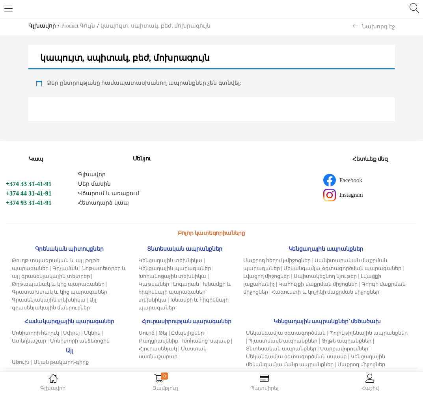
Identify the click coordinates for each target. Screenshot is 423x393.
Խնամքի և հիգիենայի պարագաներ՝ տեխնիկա (184, 292)
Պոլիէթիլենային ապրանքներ (369, 333)
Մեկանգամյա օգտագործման (286, 333)
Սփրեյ (71, 333)
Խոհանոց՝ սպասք (206, 341)
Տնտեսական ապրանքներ (281, 349)
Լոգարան (186, 284)
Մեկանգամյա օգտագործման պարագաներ (342, 268)
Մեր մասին (94, 184)
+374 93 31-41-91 (29, 202)
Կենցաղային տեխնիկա (170, 260)
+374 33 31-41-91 (29, 184)
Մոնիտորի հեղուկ (35, 333)
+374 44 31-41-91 (29, 193)
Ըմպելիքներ (187, 333)
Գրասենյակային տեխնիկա (49, 300)
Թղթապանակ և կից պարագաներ (58, 284)
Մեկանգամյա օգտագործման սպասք (296, 356)
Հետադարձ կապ (103, 203)
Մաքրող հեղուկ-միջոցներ (277, 260)
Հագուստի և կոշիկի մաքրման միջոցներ (325, 292)
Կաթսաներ (153, 284)
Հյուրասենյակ (158, 349)
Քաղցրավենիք (158, 341)
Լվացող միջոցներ (266, 276)
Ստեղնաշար (29, 341)
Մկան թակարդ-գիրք (61, 362)
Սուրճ (147, 333)
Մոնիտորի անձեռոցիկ (80, 341)
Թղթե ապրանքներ (346, 341)
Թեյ (163, 333)
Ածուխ (21, 362)
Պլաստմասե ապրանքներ (282, 341)
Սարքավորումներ (344, 349)
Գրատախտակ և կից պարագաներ (59, 292)
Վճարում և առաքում (108, 193)
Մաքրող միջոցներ (361, 364)
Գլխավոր (42, 26)
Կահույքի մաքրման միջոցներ (318, 284)
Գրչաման (65, 268)
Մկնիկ (92, 333)
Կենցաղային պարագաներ (174, 268)
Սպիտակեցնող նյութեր (325, 276)
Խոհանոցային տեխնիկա (172, 276)
